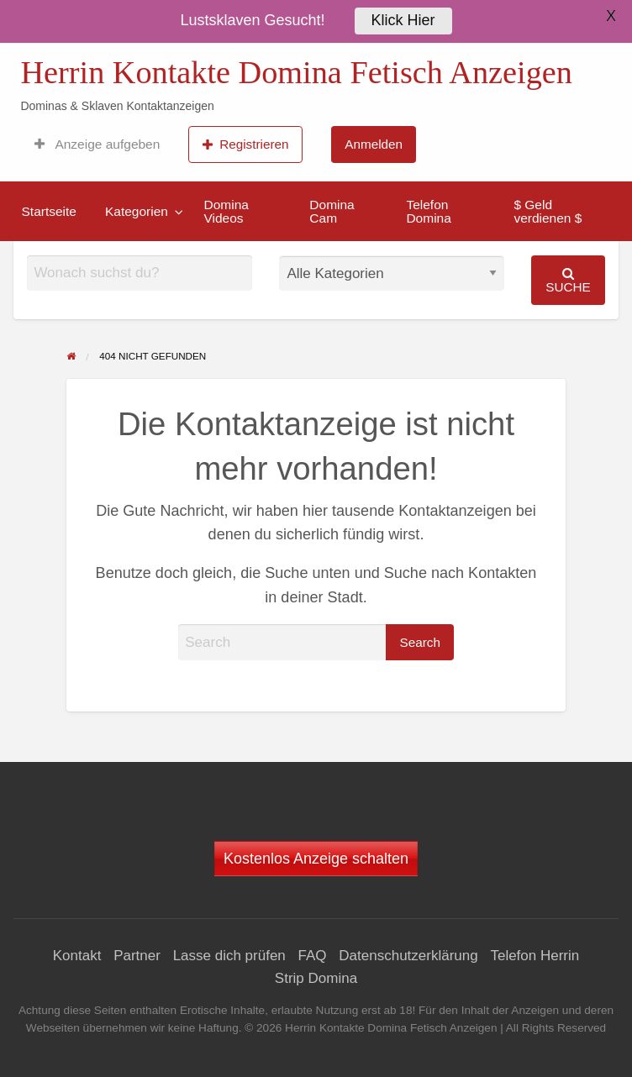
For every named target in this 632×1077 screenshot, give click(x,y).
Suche (568, 280)
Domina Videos (225, 211)
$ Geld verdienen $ (548, 211)
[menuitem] (97, 144)
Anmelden (374, 144)
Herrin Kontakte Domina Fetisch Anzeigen (295, 72)
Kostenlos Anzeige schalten (316, 858)
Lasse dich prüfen (229, 956)
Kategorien (136, 211)
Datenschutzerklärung (408, 956)
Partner (137, 956)
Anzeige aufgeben (97, 144)
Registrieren (246, 144)
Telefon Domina (428, 211)
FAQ (312, 956)
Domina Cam (331, 211)
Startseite (49, 211)
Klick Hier (403, 17)
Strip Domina (316, 978)
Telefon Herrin (534, 956)
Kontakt (77, 956)
